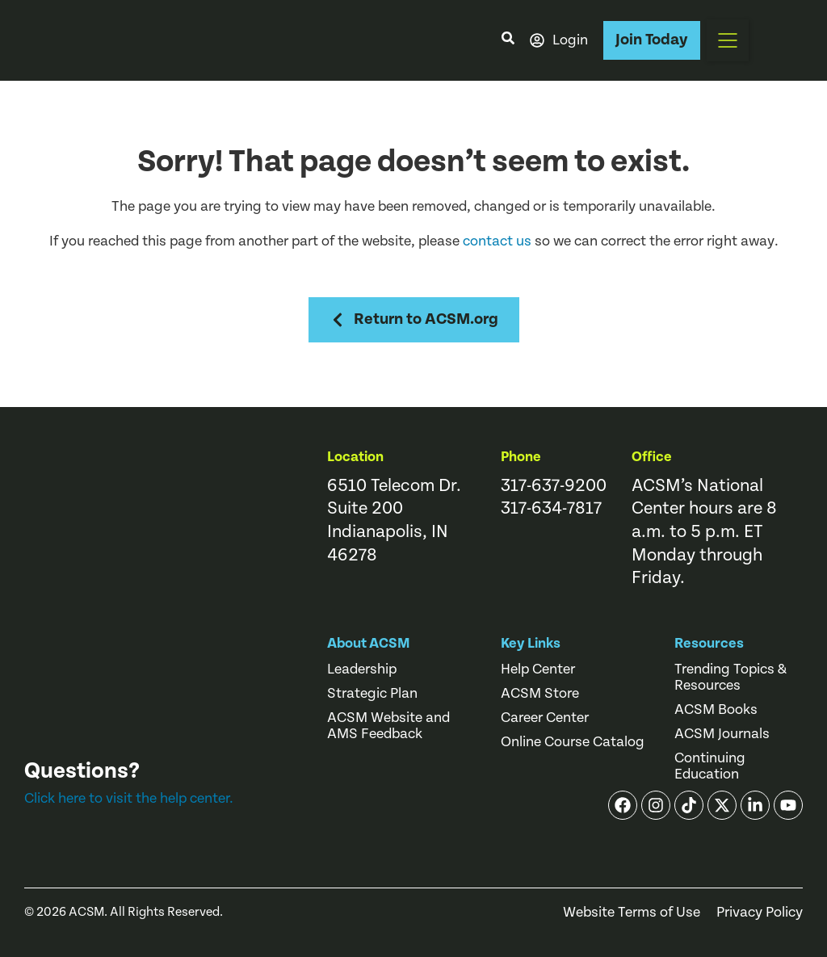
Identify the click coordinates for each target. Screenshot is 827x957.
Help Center (538, 669)
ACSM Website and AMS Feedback (388, 726)
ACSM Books (716, 710)
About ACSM (368, 643)
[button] (728, 40)
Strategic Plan (372, 694)
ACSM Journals (722, 734)
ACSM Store (540, 694)
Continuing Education (709, 766)
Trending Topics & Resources (730, 677)
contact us (497, 241)
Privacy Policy (759, 913)
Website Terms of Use (631, 913)
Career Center (545, 718)
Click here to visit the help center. (128, 798)
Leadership (362, 669)
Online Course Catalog (572, 742)
